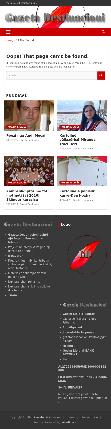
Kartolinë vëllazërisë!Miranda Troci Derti (77, 140)
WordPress (69, 422)
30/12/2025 (12, 140)
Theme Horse (89, 417)
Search (101, 75)
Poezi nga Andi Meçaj (25, 135)
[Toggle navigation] (8, 32)
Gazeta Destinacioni (30, 140)
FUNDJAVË (16, 95)
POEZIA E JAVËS (16, 127)
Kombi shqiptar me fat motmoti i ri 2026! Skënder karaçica (26, 195)
